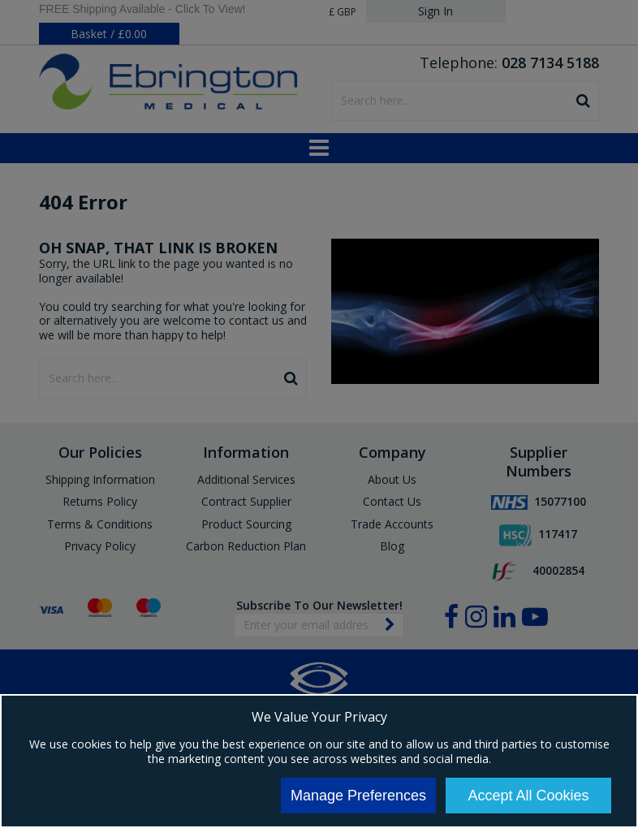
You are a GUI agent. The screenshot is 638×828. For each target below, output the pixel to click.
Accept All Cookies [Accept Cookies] (528, 795)
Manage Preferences (358, 795)
